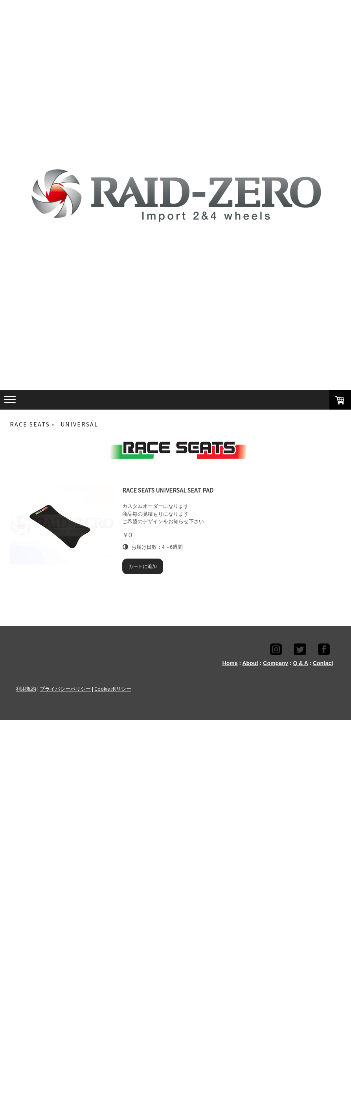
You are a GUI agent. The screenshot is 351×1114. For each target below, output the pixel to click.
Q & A (300, 663)
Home (230, 663)
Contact (323, 663)
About (250, 663)
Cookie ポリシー (112, 689)
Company (275, 663)
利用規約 (26, 689)
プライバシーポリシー (65, 689)
